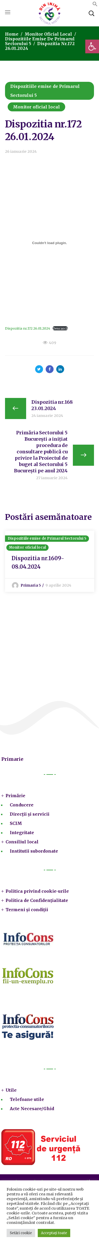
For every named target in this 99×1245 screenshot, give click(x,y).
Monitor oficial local (48, 34)
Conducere (22, 804)
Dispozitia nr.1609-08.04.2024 (38, 562)
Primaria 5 (31, 585)
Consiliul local (22, 841)
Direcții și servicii (29, 814)
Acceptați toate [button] (54, 1233)
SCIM (16, 823)
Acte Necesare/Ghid (32, 1108)
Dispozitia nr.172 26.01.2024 (27, 328)
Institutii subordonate (34, 851)
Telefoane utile (27, 1099)
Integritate (22, 832)
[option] (49, 561)
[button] (92, 46)
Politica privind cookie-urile (37, 891)
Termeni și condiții (27, 909)
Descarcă (60, 328)
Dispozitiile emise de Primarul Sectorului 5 (45, 91)
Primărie (15, 795)
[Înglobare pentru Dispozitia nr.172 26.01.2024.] (49, 243)
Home (11, 34)
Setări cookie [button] (21, 1233)
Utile (11, 1090)
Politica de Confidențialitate (37, 900)
